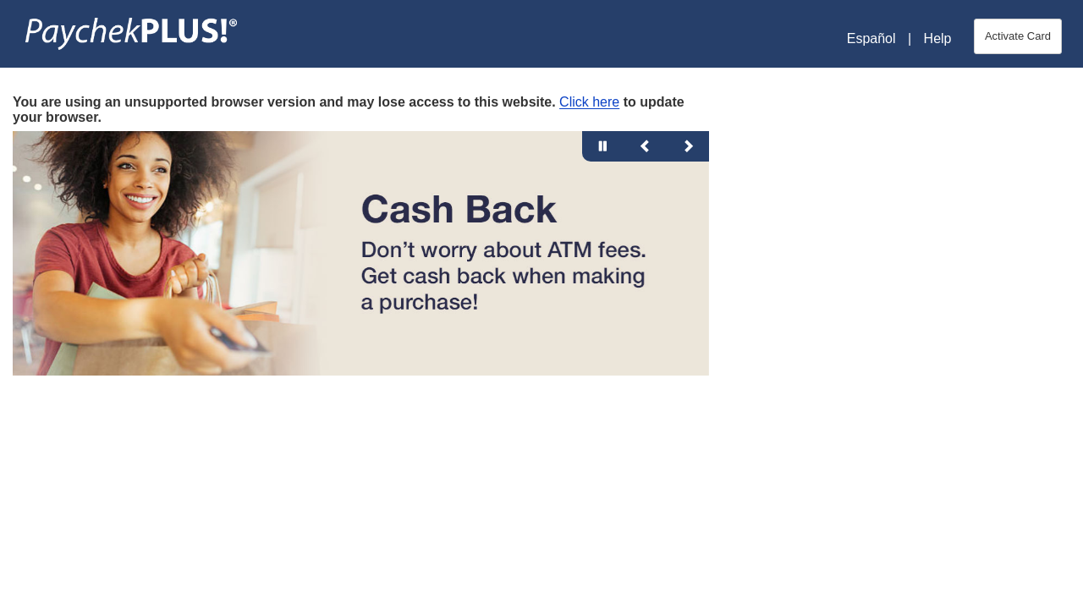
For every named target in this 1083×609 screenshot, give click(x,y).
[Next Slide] (688, 146)
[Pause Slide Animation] (603, 146)
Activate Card (1018, 36)
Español (871, 38)
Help (938, 38)
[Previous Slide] (645, 146)
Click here (589, 102)
